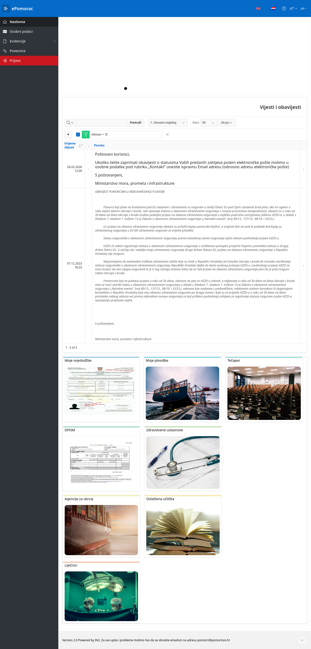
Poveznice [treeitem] (18, 50)
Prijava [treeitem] (15, 60)
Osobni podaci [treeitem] (21, 31)
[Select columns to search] (70, 123)
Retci (196, 122)
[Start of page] (302, 640)
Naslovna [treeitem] (17, 21)
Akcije (227, 122)
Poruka (99, 145)
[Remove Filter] (167, 134)
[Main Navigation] (6, 8)
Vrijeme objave (73, 145)
